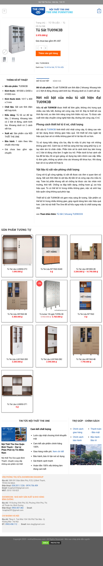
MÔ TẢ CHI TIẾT (42, 81)
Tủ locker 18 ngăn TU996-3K (51, 314)
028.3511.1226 (18, 485)
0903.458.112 (11, 524)
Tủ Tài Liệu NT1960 (86, 314)
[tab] (42, 81)
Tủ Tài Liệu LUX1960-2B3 (17, 359)
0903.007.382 (17, 508)
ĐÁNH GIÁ (57, 81)
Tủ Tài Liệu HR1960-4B (86, 359)
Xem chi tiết (58, 451)
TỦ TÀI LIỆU (54, 23)
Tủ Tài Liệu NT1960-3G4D (51, 269)
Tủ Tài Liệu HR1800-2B (86, 269)
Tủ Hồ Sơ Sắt (49, 67)
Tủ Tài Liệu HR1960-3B (17, 314)
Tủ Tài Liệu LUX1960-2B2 (51, 359)
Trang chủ (40, 23)
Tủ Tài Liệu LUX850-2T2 (17, 269)
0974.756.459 (32, 485)
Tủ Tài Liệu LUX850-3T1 (17, 404)
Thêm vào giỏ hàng (48, 53)
